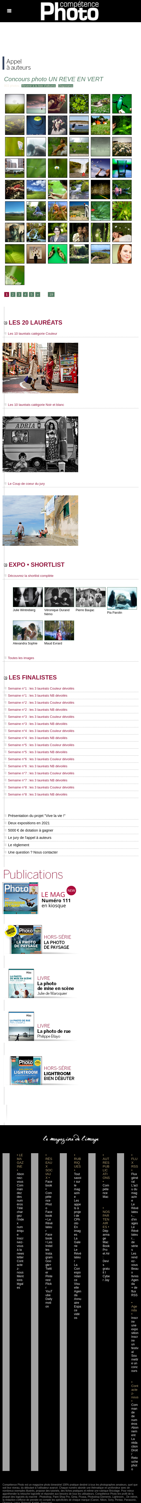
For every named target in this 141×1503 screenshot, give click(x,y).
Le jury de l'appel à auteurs (27, 836)
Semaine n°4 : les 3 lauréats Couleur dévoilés (36, 731)
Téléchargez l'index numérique (20, 1218)
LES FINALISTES (35, 679)
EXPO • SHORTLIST (39, 566)
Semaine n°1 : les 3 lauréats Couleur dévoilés (36, 691)
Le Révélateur (77, 1248)
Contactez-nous (20, 1259)
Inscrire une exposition (134, 1312)
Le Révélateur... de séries (134, 1229)
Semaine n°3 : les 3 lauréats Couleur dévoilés (36, 718)
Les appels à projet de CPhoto (77, 1207)
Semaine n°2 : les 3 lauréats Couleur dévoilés (36, 704)
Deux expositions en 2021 (26, 821)
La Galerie (77, 1237)
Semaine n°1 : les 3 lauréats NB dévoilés (33, 697)
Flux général (134, 1176)
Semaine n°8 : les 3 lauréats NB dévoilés (33, 793)
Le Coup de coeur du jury (23, 484)
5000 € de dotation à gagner (28, 829)
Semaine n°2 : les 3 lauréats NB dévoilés (33, 711)
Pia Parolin (114, 614)
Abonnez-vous (20, 1176)
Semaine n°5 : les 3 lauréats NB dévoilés (33, 752)
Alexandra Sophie (25, 645)
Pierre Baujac (85, 611)
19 (50, 294)
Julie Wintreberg (24, 611)
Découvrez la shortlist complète (27, 577)
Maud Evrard (53, 645)
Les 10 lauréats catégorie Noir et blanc (32, 405)
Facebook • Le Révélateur (48, 1214)
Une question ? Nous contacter (30, 851)
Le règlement (16, 843)
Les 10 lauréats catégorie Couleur (28, 334)
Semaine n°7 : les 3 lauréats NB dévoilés (33, 779)
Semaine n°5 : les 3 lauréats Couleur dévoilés (36, 745)
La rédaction (134, 1422)
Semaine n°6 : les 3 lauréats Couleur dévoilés (36, 759)
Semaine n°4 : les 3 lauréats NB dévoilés (33, 738)
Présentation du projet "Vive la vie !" (34, 814)
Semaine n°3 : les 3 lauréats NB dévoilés (33, 725)
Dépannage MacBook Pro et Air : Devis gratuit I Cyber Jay (106, 1252)
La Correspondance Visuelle (77, 1267)
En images (77, 1225)
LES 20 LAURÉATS (38, 323)
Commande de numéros (134, 1396)
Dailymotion (48, 1290)
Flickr (48, 1274)
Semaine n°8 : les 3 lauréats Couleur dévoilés (36, 786)
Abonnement (134, 1411)
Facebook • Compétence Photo (48, 1191)
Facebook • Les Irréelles (48, 1233)
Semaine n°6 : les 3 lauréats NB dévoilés (33, 766)
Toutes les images (18, 659)
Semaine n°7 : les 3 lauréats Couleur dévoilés (36, 772)
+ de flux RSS (134, 1278)
